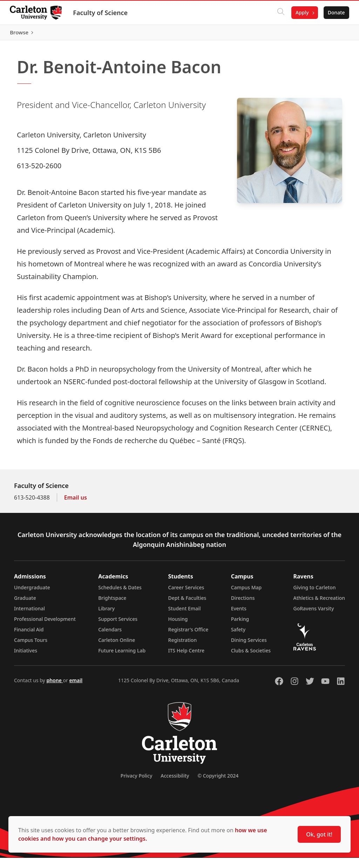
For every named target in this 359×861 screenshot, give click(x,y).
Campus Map (246, 590)
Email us (75, 500)
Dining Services (249, 643)
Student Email (184, 611)
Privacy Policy (136, 778)
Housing (178, 622)
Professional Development (45, 622)
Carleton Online (116, 643)
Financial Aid (28, 632)
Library (106, 611)
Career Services (186, 590)
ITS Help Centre (186, 653)
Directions (243, 601)
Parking (240, 622)
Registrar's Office (188, 632)
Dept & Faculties (187, 601)
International (29, 611)
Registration (182, 643)
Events (238, 611)
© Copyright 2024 (217, 778)
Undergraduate (32, 590)
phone (54, 683)
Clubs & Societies (251, 653)
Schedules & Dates (120, 590)
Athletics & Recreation (319, 601)
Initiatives (25, 653)
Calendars (110, 632)
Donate (335, 12)
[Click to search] (279, 12)
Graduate (25, 601)
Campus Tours (30, 643)
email (75, 683)
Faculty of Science (101, 12)
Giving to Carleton (314, 590)
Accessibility (175, 778)
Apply (300, 12)
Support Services (117, 622)
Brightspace (112, 601)
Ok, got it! (319, 834)
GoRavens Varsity (313, 611)
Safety (238, 632)
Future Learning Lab (121, 653)
